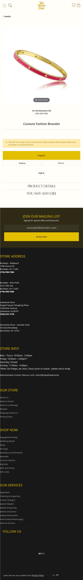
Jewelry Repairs (7, 504)
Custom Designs (7, 500)
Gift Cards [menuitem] (4, 472)
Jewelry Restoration (9, 515)
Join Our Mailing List (41, 216)
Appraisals (5, 492)
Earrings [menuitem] (4, 448)
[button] (10, 5)
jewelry (8, 16)
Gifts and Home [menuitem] (7, 468)
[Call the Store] (7, 272)
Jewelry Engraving (8, 507)
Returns (61, 163)
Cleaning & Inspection (10, 496)
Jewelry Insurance (8, 511)
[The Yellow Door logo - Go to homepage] (41, 5)
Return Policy (14, 567)
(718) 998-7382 (41, 113)
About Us (4, 397)
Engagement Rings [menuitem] (9, 437)
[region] (41, 64)
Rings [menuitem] (2, 445)
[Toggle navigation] (4, 5)
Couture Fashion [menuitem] (7, 460)
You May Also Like (41, 193)
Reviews (3, 409)
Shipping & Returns (9, 413)
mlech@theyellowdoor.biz (47, 375)
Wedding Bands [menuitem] (7, 441)
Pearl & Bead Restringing (11, 519)
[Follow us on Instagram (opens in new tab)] (5, 537)
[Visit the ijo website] (41, 554)
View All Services (7, 523)
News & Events (7, 401)
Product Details (41, 186)
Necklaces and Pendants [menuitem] (11, 452)
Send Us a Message (9, 405)
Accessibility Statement (64, 567)
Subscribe (41, 237)
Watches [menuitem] (4, 464)
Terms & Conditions (44, 567)
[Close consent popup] (53, 575)
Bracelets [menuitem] (4, 456)
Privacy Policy (6, 416)
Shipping (22, 163)
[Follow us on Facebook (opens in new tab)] (12, 537)
